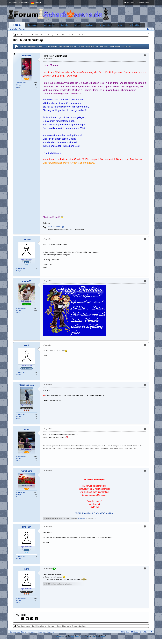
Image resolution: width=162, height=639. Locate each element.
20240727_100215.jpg (56, 227)
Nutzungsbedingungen (46, 632)
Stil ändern (125, 632)
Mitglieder (90, 25)
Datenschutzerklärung (18, 632)
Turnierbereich (48, 25)
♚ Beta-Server (135, 25)
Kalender (64, 25)
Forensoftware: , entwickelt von (81, 636)
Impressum (32, 632)
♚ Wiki (121, 25)
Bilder (17, 87)
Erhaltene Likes (20, 82)
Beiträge (18, 85)
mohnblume (81, 518)
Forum (17, 25)
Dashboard (32, 25)
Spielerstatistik (26, 76)
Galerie (77, 25)
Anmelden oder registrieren (19, 2)
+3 (54, 568)
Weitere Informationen (123, 46)
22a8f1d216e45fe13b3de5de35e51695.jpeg (94, 513)
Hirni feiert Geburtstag (28, 40)
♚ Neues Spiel (105, 25)
